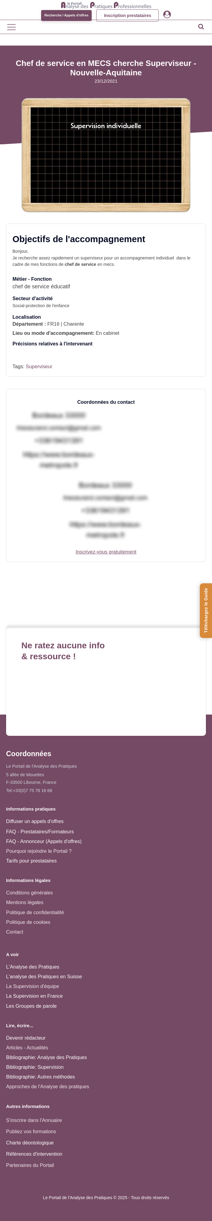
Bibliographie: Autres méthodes (40, 1076)
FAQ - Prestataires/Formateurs (40, 831)
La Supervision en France (34, 996)
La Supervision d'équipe (32, 986)
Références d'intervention (34, 1154)
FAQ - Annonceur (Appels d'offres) (44, 841)
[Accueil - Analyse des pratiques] (106, 4)
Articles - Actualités (27, 1047)
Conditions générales (29, 892)
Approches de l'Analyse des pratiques (47, 1086)
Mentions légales (25, 902)
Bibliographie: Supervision (35, 1067)
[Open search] (201, 26)
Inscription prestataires (127, 15)
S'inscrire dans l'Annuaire (34, 1120)
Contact (14, 932)
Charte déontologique (30, 1142)
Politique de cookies (28, 922)
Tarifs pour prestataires (31, 860)
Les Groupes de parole (31, 1006)
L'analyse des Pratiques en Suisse (44, 976)
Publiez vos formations (31, 1131)
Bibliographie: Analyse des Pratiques (46, 1057)
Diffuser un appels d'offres (35, 821)
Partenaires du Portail (30, 1165)
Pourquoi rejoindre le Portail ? (39, 851)
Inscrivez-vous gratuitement (106, 551)
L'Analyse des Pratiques (32, 966)
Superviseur (39, 366)
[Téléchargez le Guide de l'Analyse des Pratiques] (206, 610)
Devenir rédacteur (26, 1038)
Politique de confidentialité (35, 912)
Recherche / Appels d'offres (66, 15)
